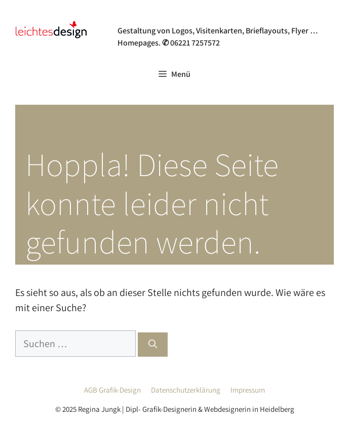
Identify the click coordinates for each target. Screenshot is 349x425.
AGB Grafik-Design (112, 390)
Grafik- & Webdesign (169, 17)
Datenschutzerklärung (185, 390)
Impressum (247, 390)
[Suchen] (153, 344)
